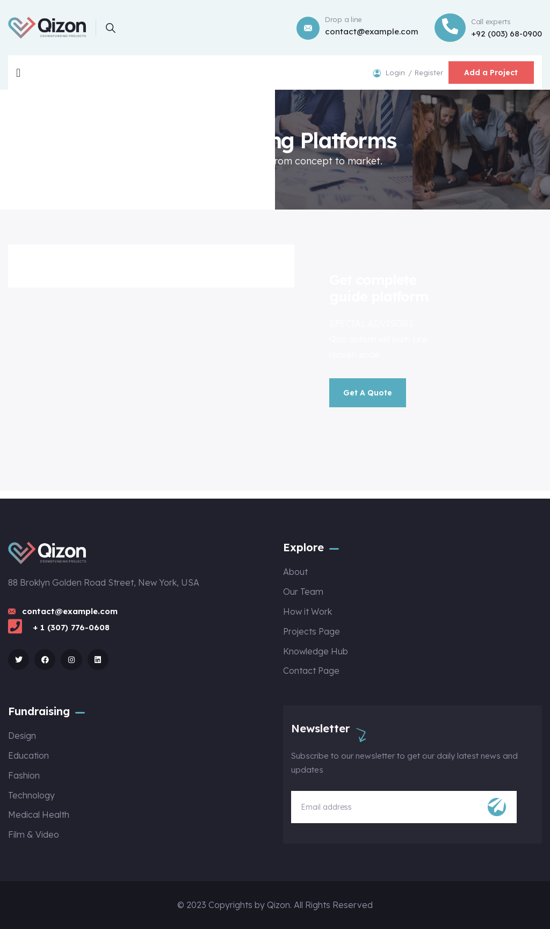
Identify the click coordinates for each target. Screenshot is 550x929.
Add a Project (491, 72)
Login (396, 72)
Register (428, 72)
